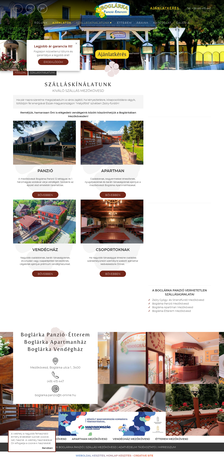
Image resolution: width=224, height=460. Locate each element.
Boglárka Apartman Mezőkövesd (172, 307)
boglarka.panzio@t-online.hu (55, 395)
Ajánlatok (61, 23)
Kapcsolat (162, 23)
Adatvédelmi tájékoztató (137, 447)
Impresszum (167, 447)
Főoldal (20, 73)
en (43, 8)
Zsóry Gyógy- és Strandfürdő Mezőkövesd (178, 300)
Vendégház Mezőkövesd (131, 439)
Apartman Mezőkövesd (89, 439)
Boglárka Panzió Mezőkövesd (170, 303)
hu (18, 8)
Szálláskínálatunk (94, 23)
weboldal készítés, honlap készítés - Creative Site (114, 455)
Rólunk (41, 23)
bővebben (45, 195)
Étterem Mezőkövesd (171, 439)
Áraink (142, 23)
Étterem (124, 23)
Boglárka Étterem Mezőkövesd (171, 311)
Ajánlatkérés (112, 54)
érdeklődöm (53, 62)
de (30, 8)
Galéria (183, 23)
